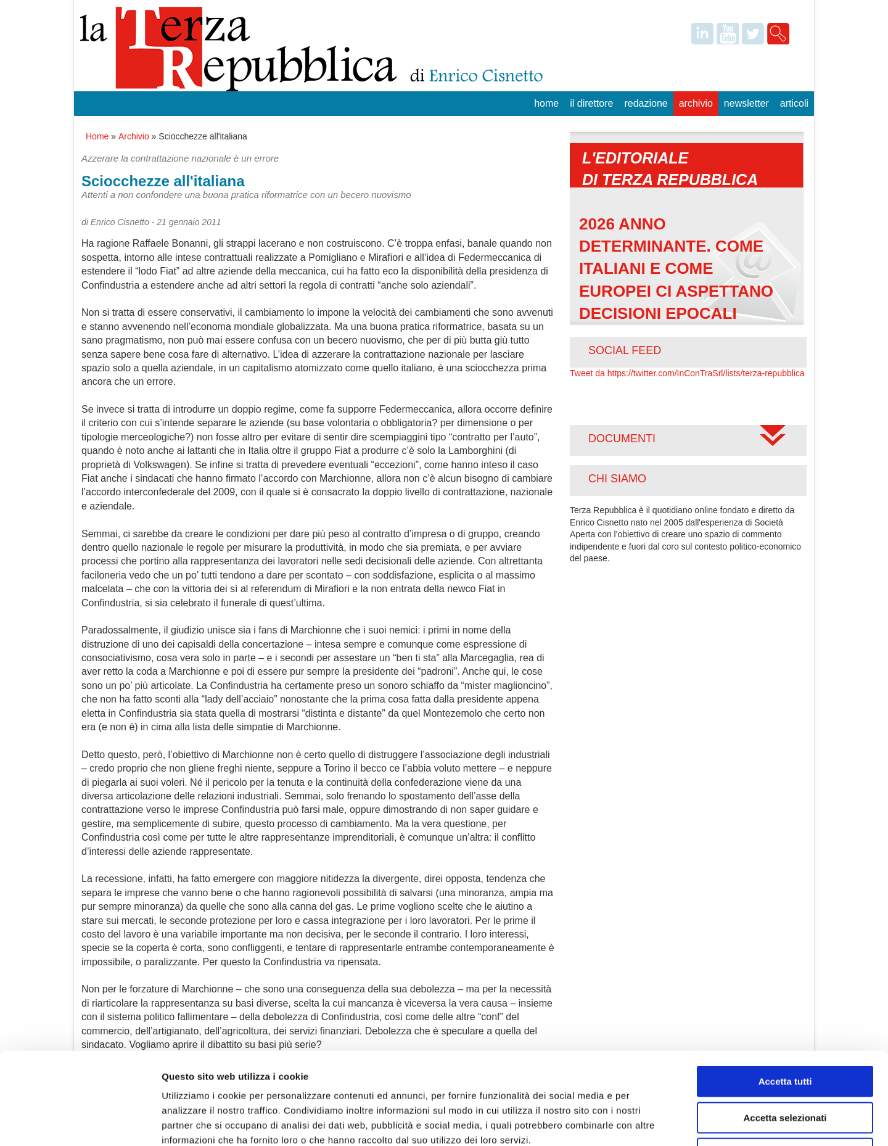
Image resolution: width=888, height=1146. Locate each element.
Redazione (645, 103)
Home (546, 103)
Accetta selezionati (784, 1031)
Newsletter (746, 103)
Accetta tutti (785, 995)
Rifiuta (785, 1067)
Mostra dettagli (648, 1121)
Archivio (696, 103)
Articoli (794, 103)
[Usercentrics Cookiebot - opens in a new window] (80, 1122)
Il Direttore (591, 103)
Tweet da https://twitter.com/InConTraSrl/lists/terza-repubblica (687, 373)
